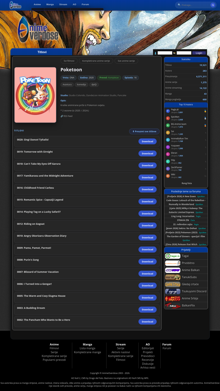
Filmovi (54, 348)
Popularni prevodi (54, 360)
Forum (85, 4)
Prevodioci (148, 356)
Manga (50, 4)
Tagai (177, 256)
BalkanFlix (180, 305)
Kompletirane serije (54, 356)
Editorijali (148, 348)
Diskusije (148, 364)
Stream (63, 4)
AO (74, 4)
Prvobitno (180, 263)
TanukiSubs (181, 277)
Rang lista (187, 183)
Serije (54, 352)
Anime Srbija (181, 298)
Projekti (148, 352)
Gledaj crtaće (182, 284)
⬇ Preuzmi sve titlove (144, 131)
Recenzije (148, 360)
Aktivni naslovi (120, 352)
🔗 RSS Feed (67, 116)
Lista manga (87, 348)
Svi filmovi (69, 60)
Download (147, 141)
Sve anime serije (126, 60)
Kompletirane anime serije (96, 60)
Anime (37, 4)
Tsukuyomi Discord (185, 291)
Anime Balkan (182, 270)
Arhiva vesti (147, 367)
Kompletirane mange (87, 352)
